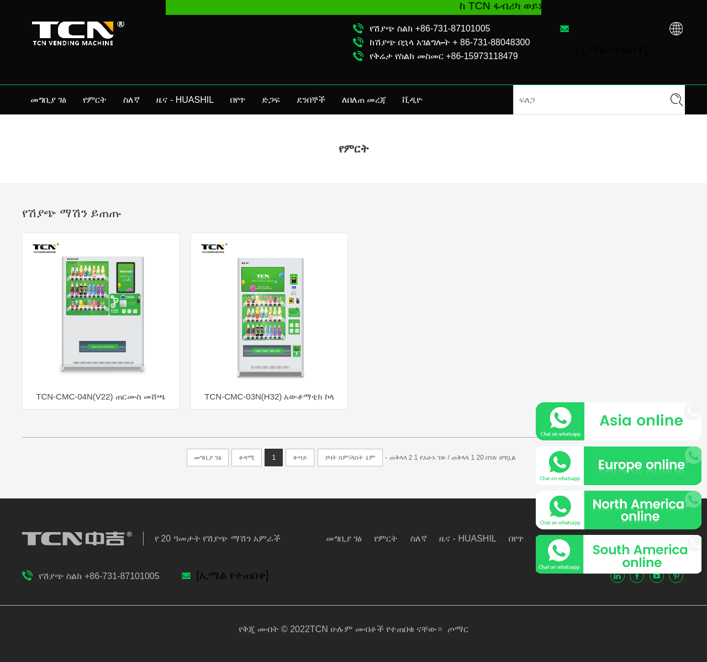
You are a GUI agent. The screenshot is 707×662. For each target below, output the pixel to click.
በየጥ (237, 99)
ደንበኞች (311, 99)
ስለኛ (131, 99)
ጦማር (456, 629)
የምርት (95, 99)
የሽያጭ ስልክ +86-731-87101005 (430, 28)
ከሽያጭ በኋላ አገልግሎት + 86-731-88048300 (450, 42)
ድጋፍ (271, 99)
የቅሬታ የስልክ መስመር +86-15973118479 (444, 56)
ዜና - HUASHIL (185, 99)
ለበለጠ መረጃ (364, 99)
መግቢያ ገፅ (48, 99)
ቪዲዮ (413, 99)
